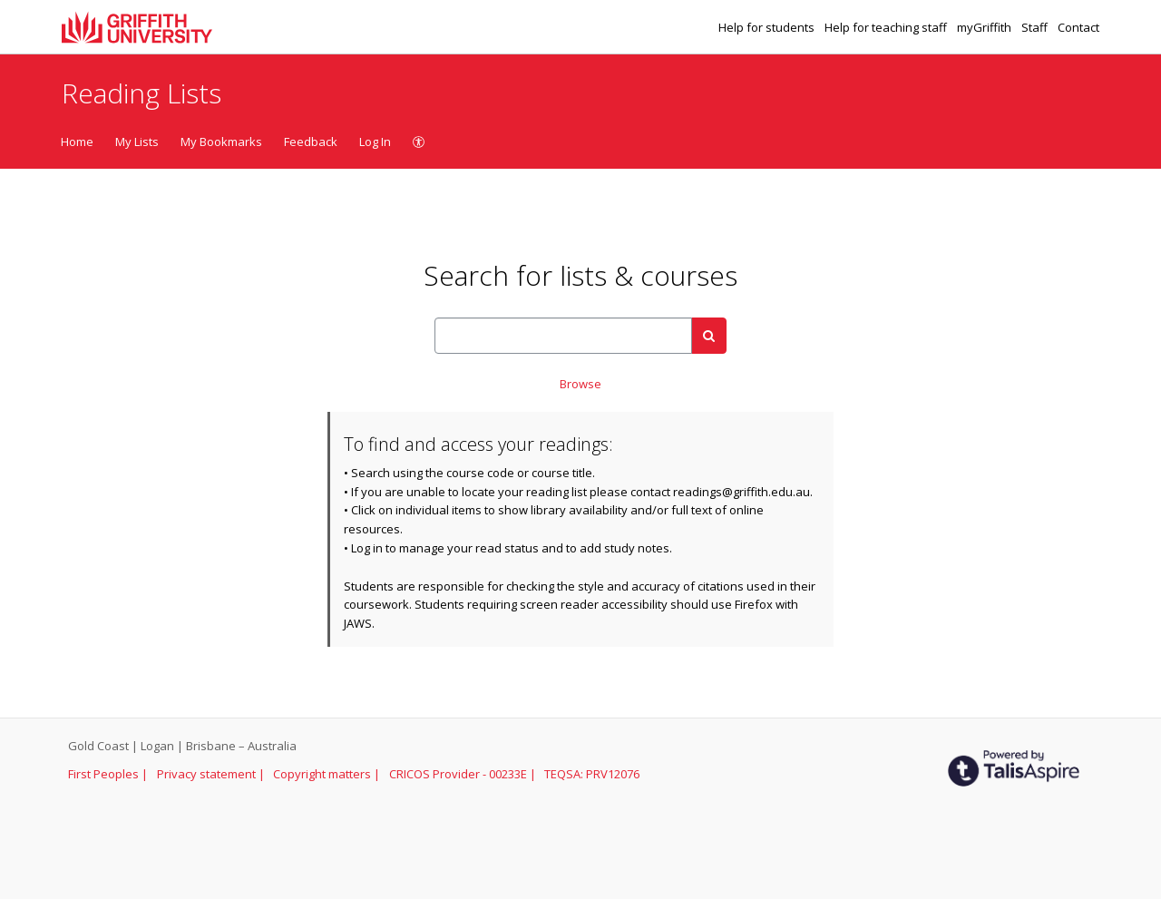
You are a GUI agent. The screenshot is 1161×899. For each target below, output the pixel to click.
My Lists (137, 141)
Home (77, 141)
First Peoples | (109, 774)
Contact (1078, 27)
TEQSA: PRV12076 (591, 774)
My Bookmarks (221, 141)
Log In (375, 141)
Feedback (310, 141)
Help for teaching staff (887, 27)
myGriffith (985, 27)
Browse (580, 384)
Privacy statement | (212, 774)
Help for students (767, 27)
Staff (1035, 27)
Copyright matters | (328, 774)
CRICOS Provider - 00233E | (464, 774)
